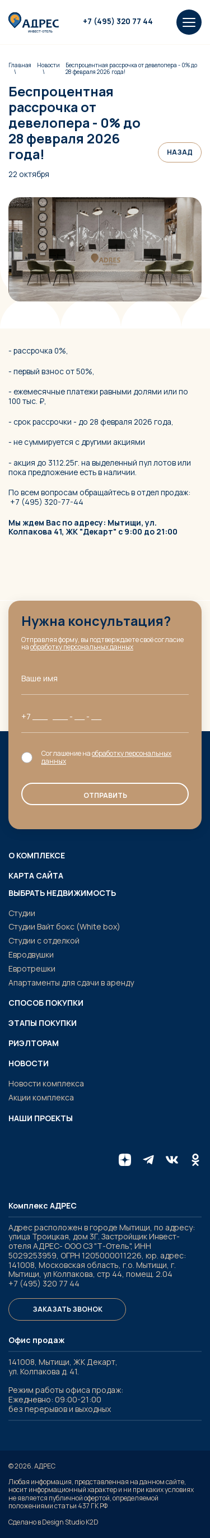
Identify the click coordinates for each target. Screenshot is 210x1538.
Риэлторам (33, 1043)
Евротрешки (31, 968)
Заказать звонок (67, 1309)
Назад (180, 152)
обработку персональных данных (81, 647)
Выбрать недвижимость (62, 893)
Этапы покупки (42, 1023)
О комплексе (36, 855)
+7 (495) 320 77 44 (118, 21)
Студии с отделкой (44, 940)
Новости (48, 65)
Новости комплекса (46, 1083)
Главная (19, 65)
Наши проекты (40, 1118)
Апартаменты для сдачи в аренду (71, 982)
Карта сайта (35, 875)
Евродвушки (31, 954)
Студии (21, 913)
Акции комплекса (41, 1097)
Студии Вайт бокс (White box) (64, 926)
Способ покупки (45, 1002)
